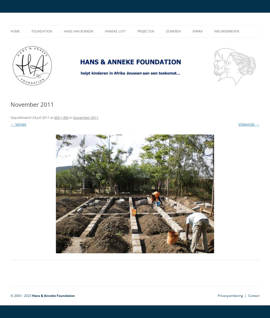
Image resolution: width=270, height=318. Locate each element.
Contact (253, 295)
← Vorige (18, 124)
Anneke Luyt (115, 31)
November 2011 (85, 117)
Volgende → (248, 124)
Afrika (197, 31)
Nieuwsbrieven (226, 31)
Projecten (145, 31)
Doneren (173, 31)
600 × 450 (61, 117)
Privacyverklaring (230, 295)
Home (15, 31)
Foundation (42, 31)
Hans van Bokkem (78, 31)
